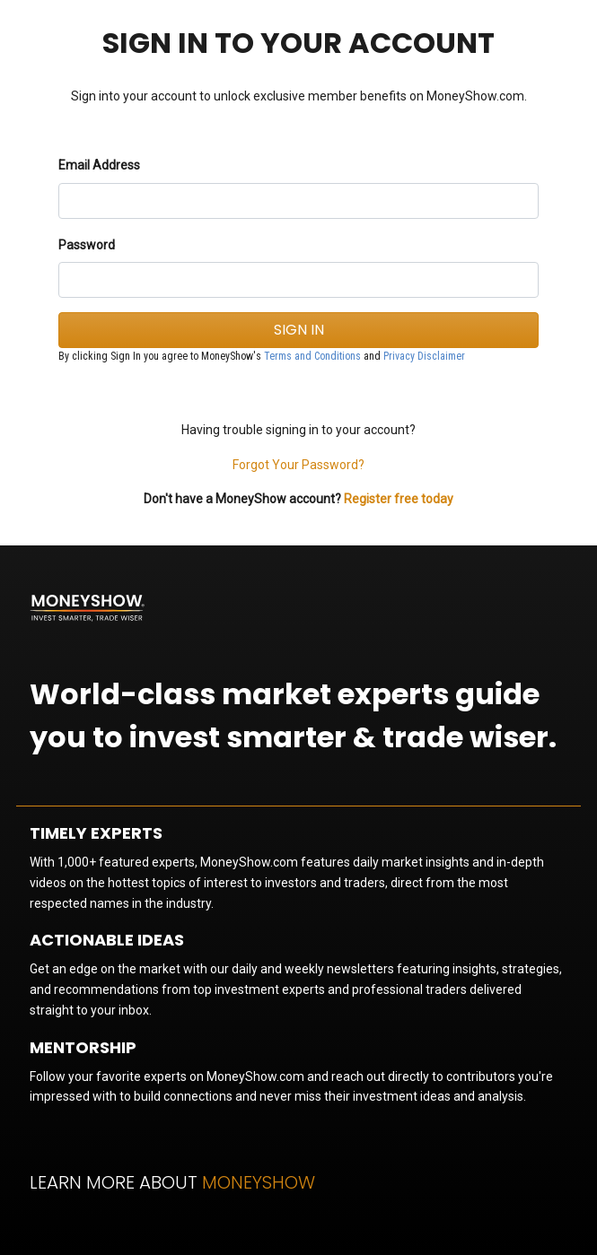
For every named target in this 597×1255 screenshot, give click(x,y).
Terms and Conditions (312, 356)
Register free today (398, 499)
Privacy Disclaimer (424, 356)
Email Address (99, 165)
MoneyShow (258, 1182)
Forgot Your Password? (298, 465)
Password (86, 245)
